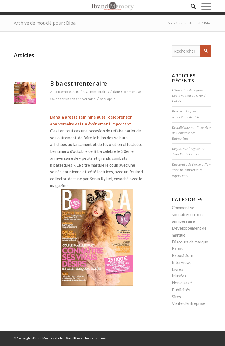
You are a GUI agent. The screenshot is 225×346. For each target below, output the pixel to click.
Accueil (194, 23)
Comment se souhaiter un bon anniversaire (187, 214)
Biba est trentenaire (78, 83)
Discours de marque (190, 241)
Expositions (183, 255)
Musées (179, 275)
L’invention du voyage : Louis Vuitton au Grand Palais (188, 95)
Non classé (182, 282)
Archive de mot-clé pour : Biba (45, 23)
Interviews (182, 262)
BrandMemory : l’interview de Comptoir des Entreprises (191, 132)
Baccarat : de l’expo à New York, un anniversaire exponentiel (191, 169)
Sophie (110, 99)
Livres (177, 269)
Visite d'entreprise (188, 303)
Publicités (181, 289)
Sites (176, 296)
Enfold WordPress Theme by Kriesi (81, 338)
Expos (177, 248)
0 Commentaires (96, 92)
